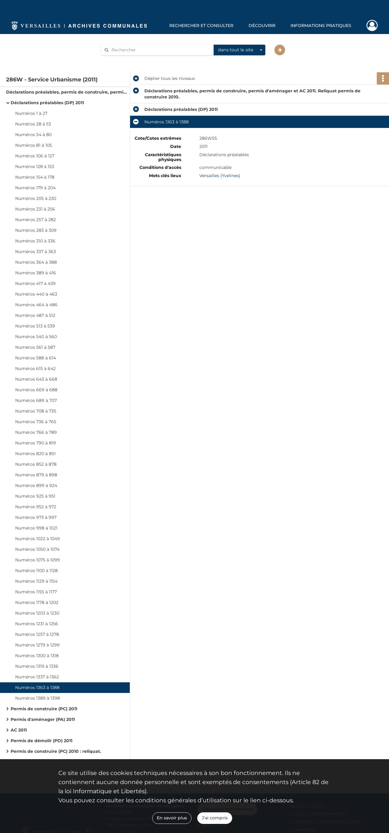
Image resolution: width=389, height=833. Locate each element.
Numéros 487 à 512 (35, 315)
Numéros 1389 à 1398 (37, 698)
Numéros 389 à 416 (35, 273)
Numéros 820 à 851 (35, 453)
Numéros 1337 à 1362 (37, 677)
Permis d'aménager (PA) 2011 (43, 719)
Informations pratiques (321, 25)
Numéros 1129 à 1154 (36, 581)
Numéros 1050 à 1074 (37, 549)
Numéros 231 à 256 (35, 209)
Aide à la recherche (125, 60)
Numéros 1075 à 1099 (37, 560)
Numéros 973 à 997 (36, 517)
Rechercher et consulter (201, 25)
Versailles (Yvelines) (219, 175)
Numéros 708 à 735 (35, 411)
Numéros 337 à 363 (35, 251)
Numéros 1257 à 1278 (37, 634)
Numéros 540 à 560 (36, 336)
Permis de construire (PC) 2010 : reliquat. (56, 751)
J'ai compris (215, 818)
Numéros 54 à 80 (33, 134)
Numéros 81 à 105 (33, 145)
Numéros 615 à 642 (35, 368)
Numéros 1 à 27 (31, 113)
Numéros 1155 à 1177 (36, 592)
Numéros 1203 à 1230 (37, 613)
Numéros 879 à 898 (36, 475)
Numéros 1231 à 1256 (36, 623)
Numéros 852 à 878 (36, 464)
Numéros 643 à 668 (36, 379)
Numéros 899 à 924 (36, 485)
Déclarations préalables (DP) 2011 (47, 102)
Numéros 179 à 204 (35, 187)
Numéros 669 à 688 (36, 390)
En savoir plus (172, 818)
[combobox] (239, 50)
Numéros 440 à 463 (36, 294)
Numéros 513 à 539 (35, 326)
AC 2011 (19, 730)
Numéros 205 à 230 (35, 198)
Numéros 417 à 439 (35, 283)
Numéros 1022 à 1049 (37, 538)
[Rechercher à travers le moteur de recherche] (160, 50)
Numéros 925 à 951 (35, 496)
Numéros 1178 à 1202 (36, 602)
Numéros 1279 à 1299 (37, 645)
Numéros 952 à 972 (35, 506)
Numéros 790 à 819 (35, 443)
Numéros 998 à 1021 (36, 528)
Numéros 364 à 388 (36, 262)
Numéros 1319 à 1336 (36, 666)
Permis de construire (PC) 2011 (44, 708)
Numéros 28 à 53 (33, 124)
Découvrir (262, 25)
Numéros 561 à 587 (35, 347)
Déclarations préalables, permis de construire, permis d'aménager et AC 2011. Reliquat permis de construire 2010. (67, 92)
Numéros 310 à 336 (35, 241)
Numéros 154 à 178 (34, 177)
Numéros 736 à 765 (35, 421)
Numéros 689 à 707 (36, 400)
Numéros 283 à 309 (36, 230)
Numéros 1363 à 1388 (37, 687)
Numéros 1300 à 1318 (37, 655)
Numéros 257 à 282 (35, 219)
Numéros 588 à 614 (35, 358)
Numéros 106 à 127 (34, 156)
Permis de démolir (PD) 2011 (41, 740)
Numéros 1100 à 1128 (36, 570)
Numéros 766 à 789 (36, 432)
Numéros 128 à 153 (34, 166)
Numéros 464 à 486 (36, 304)
